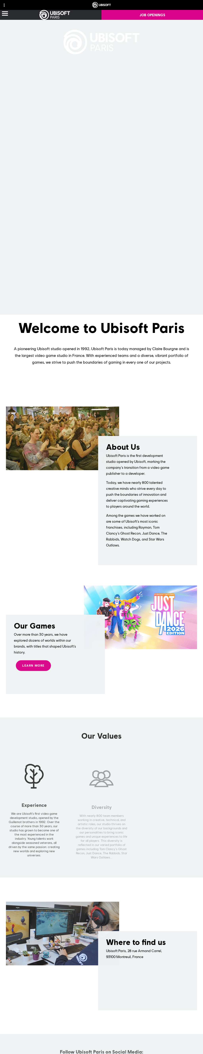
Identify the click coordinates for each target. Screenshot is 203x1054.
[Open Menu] (5, 13)
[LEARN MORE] (33, 671)
